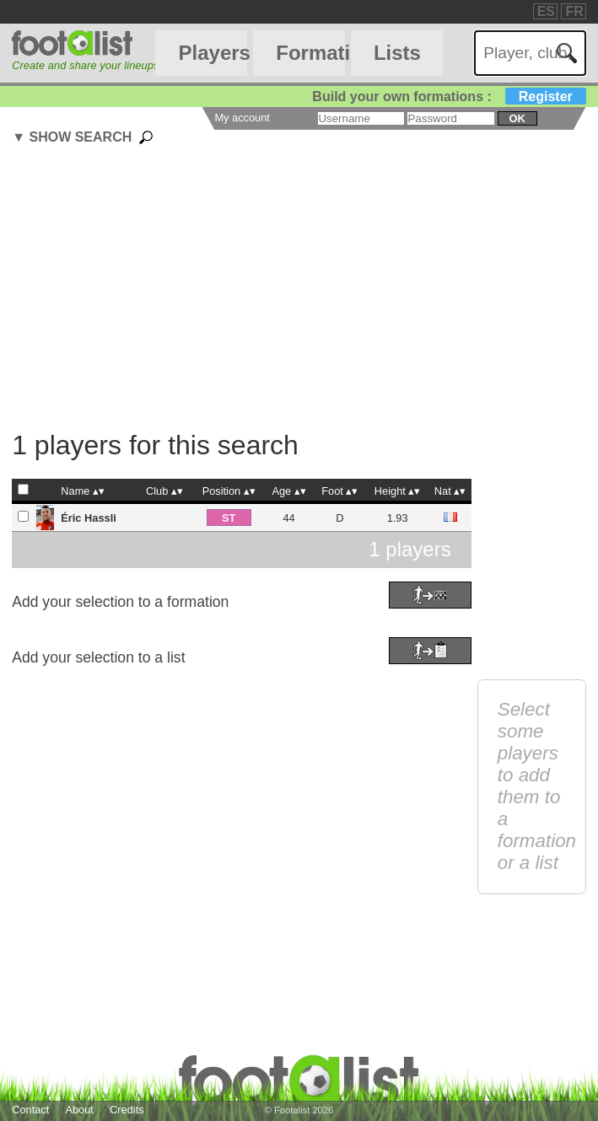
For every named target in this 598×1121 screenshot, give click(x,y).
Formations (310, 52)
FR (574, 11)
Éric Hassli (88, 518)
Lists (397, 52)
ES (546, 11)
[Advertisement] (304, 290)
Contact (30, 1109)
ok (517, 118)
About (79, 1109)
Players (213, 52)
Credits (127, 1109)
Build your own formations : (448, 96)
